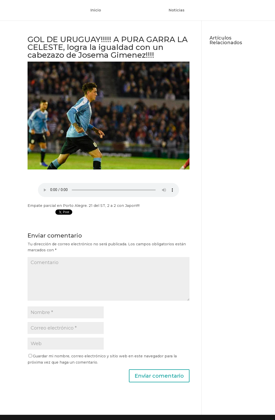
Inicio (95, 10)
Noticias (177, 10)
